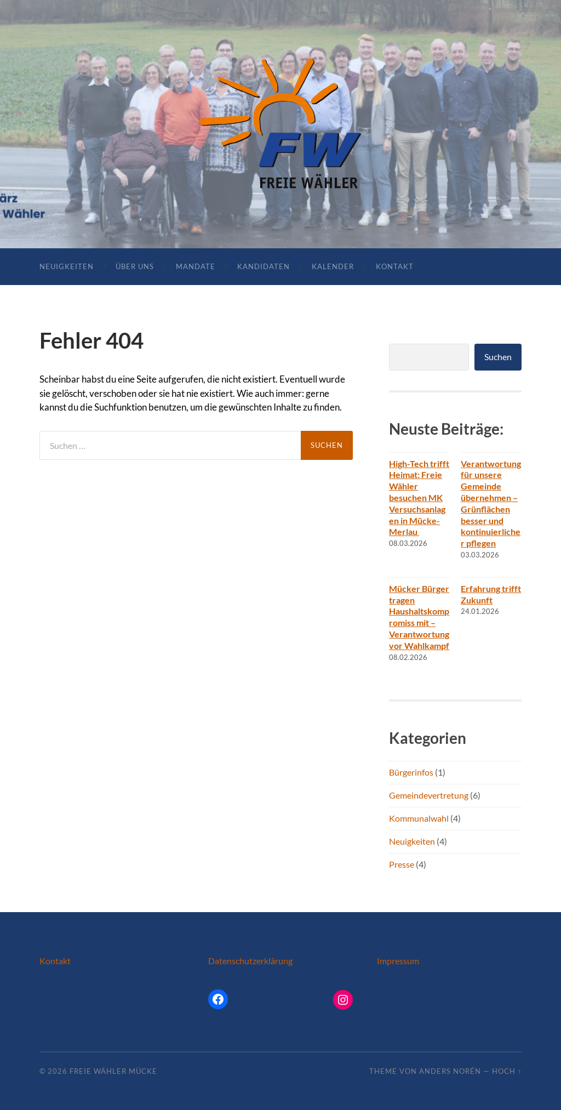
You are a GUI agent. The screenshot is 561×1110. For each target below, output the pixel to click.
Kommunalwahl (419, 818)
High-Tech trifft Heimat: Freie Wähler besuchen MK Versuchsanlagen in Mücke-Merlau (419, 497)
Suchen (498, 356)
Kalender (333, 266)
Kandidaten (263, 266)
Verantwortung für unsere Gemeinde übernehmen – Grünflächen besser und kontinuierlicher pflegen (491, 503)
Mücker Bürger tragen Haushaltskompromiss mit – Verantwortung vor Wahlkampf (419, 617)
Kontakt (395, 266)
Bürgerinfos (411, 772)
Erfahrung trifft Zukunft (491, 594)
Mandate (195, 266)
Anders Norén (450, 1071)
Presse (401, 864)
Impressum (398, 960)
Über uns (135, 266)
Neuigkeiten (66, 266)
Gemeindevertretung (428, 795)
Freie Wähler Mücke (113, 1071)
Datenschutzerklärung (250, 960)
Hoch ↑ (507, 1071)
